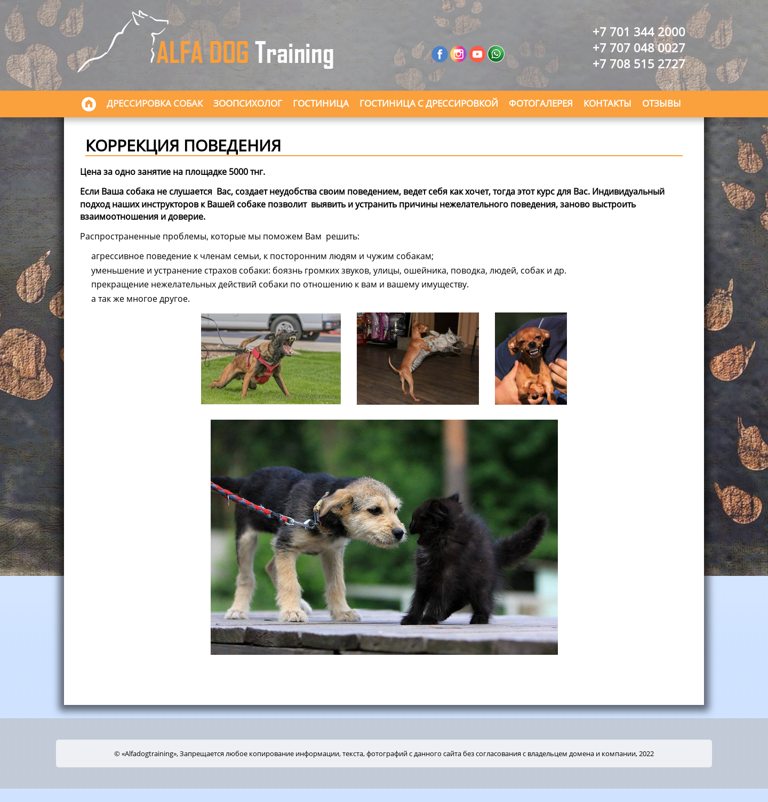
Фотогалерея (541, 103)
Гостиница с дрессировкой (428, 103)
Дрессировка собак (155, 103)
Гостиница (321, 103)
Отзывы (661, 103)
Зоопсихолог (247, 103)
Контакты (607, 103)
